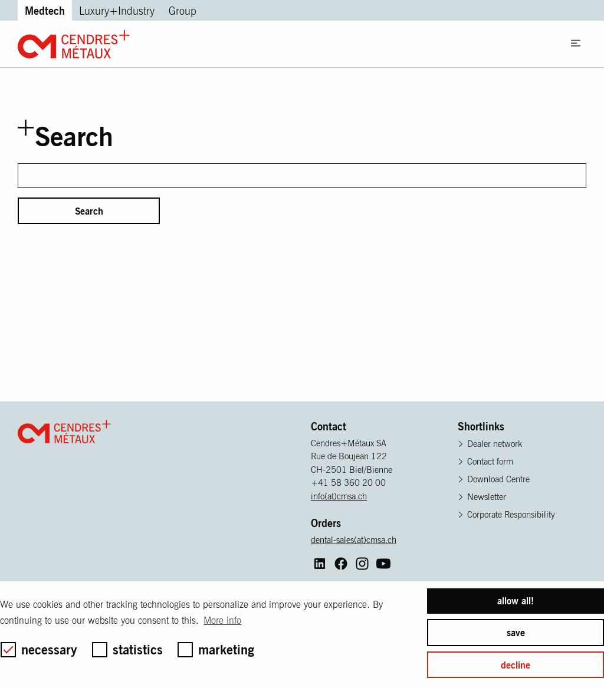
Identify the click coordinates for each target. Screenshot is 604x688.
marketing (216, 649)
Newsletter (486, 496)
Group (182, 11)
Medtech (45, 10)
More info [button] (222, 620)
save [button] (516, 632)
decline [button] (515, 665)
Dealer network (494, 443)
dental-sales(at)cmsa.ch (353, 539)
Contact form (490, 461)
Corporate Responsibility (511, 514)
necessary (39, 649)
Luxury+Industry (117, 11)
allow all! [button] (515, 601)
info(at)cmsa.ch (339, 496)
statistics (127, 649)
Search (89, 211)
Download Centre (498, 479)
